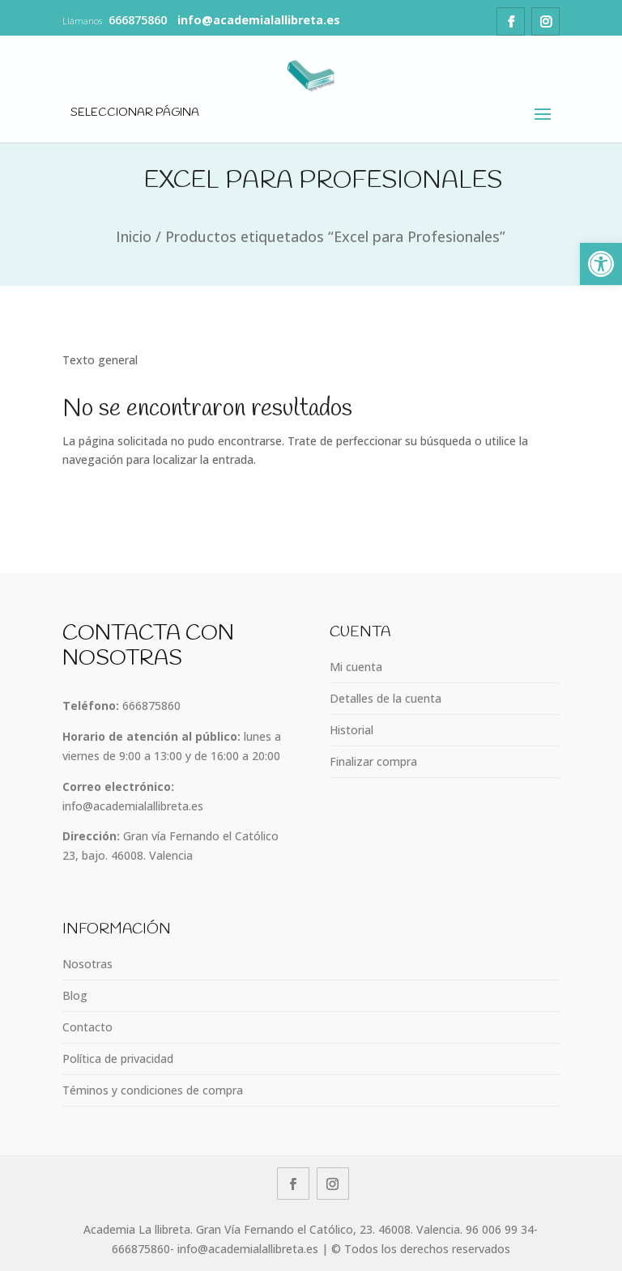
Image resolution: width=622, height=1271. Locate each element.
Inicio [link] (133, 236)
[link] (601, 264)
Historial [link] (351, 730)
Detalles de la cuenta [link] (385, 698)
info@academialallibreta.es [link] (132, 806)
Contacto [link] (87, 1027)
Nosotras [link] (87, 963)
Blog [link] (74, 995)
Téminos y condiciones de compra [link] (152, 1090)
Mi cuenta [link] (356, 666)
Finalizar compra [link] (373, 761)
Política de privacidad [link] (117, 1058)
